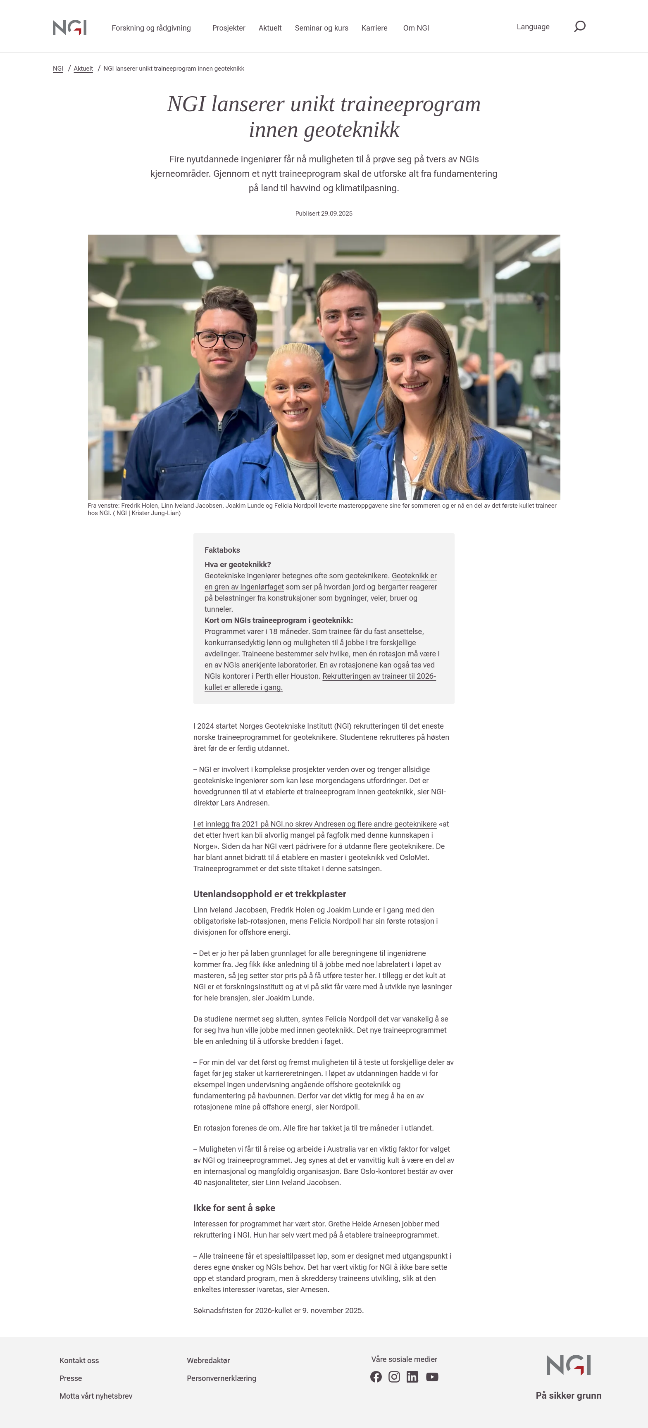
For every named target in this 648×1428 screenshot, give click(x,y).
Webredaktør (208, 1360)
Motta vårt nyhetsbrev (96, 1396)
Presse (71, 1378)
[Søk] (578, 27)
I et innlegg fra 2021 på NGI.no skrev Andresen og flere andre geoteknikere (315, 824)
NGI (58, 68)
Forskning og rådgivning (151, 28)
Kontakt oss (79, 1360)
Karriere (375, 28)
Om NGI (416, 28)
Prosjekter (228, 28)
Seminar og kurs (321, 28)
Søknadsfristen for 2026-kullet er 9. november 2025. (278, 1310)
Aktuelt (270, 28)
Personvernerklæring (221, 1378)
